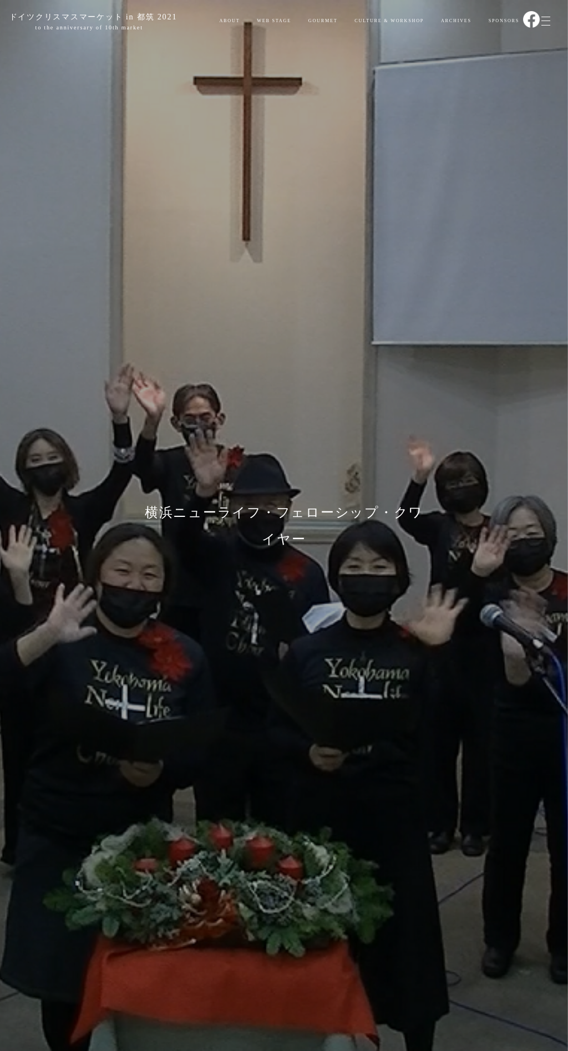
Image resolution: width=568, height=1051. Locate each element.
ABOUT (229, 20)
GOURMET (323, 20)
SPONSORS (504, 20)
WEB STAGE (274, 20)
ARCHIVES (456, 20)
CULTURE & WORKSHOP (389, 20)
